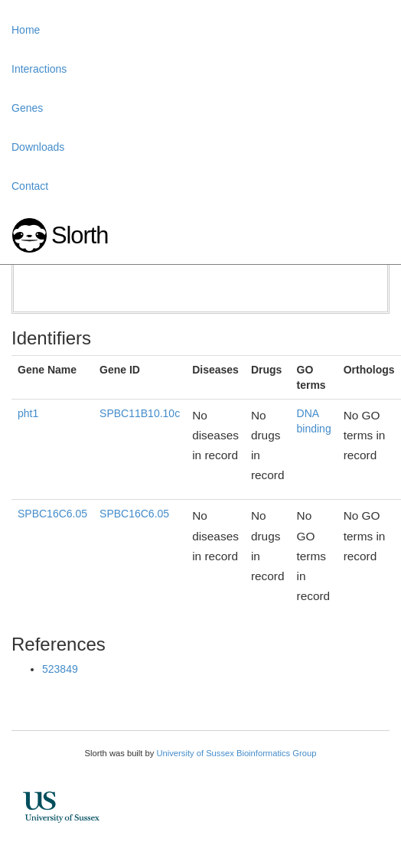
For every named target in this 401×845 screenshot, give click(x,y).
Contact (29, 186)
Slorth (79, 235)
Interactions (39, 69)
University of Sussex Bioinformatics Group (236, 753)
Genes (27, 108)
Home (25, 30)
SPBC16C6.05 (52, 513)
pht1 (28, 413)
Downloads (37, 147)
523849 (60, 669)
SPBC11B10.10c (139, 413)
